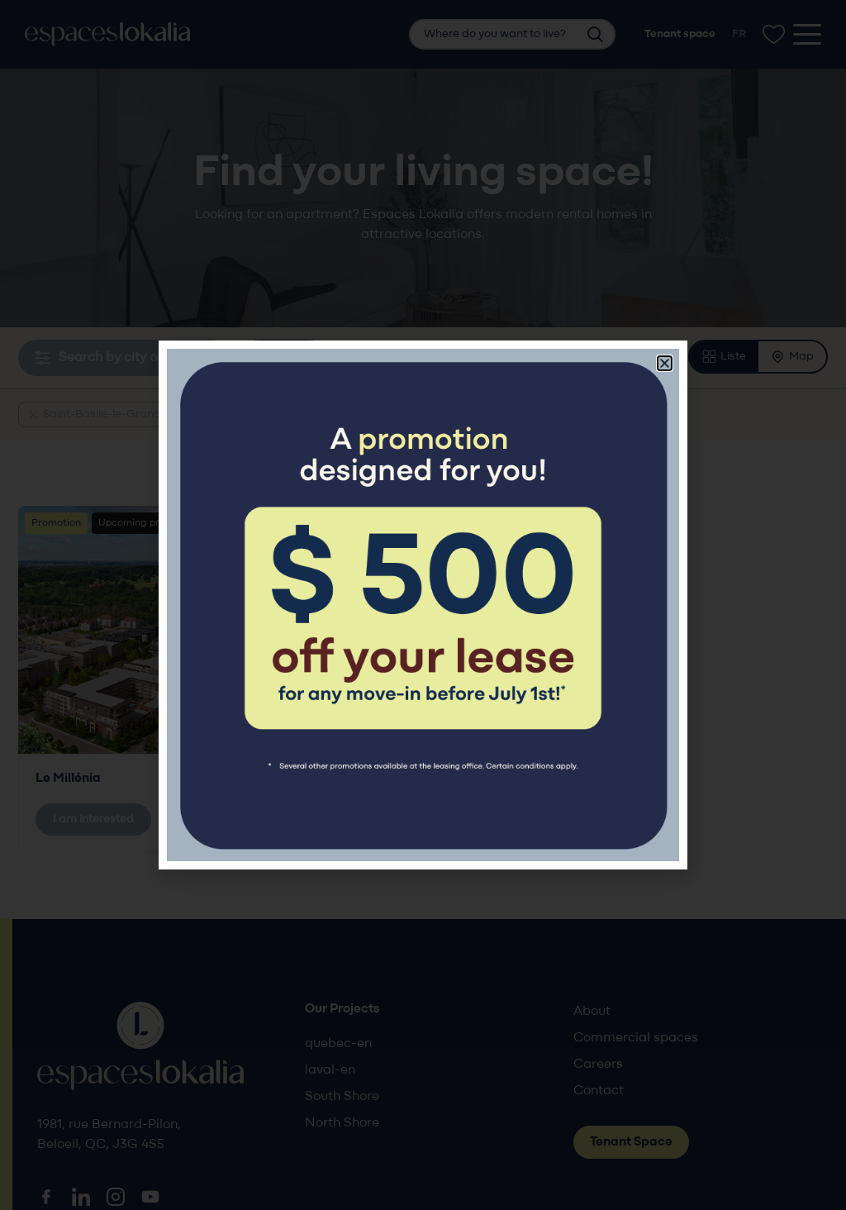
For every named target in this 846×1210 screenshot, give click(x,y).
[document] (423, 605)
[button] (664, 363)
